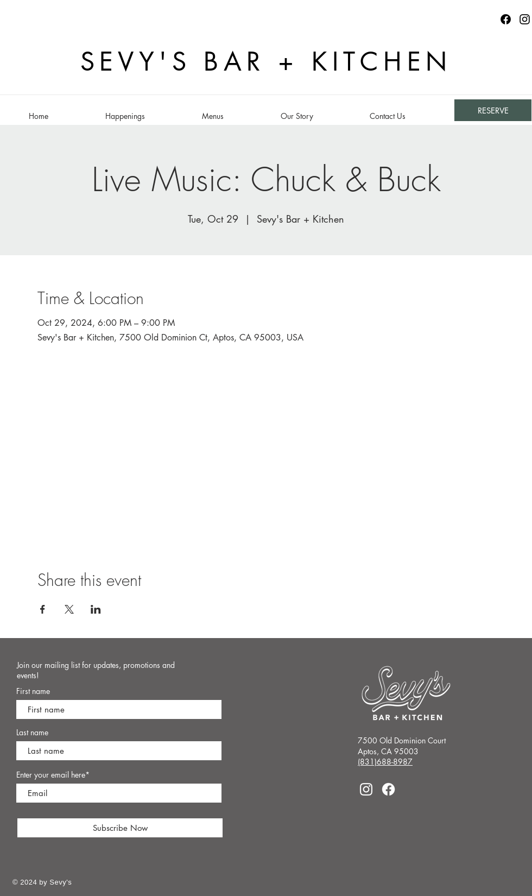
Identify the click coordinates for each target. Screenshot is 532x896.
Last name (32, 732)
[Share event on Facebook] (42, 609)
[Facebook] (388, 789)
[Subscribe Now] (120, 827)
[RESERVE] (492, 110)
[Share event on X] (69, 609)
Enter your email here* (53, 775)
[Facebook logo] (505, 19)
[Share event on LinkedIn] (96, 609)
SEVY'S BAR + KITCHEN (266, 61)
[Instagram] (524, 19)
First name (33, 691)
